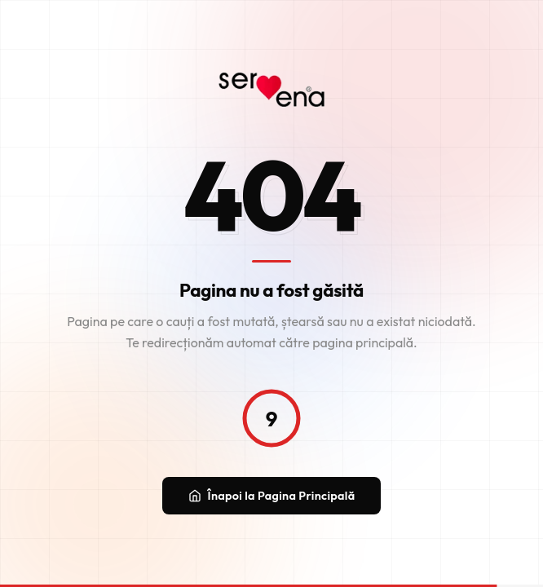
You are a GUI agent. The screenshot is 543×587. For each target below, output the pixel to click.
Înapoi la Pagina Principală (271, 495)
